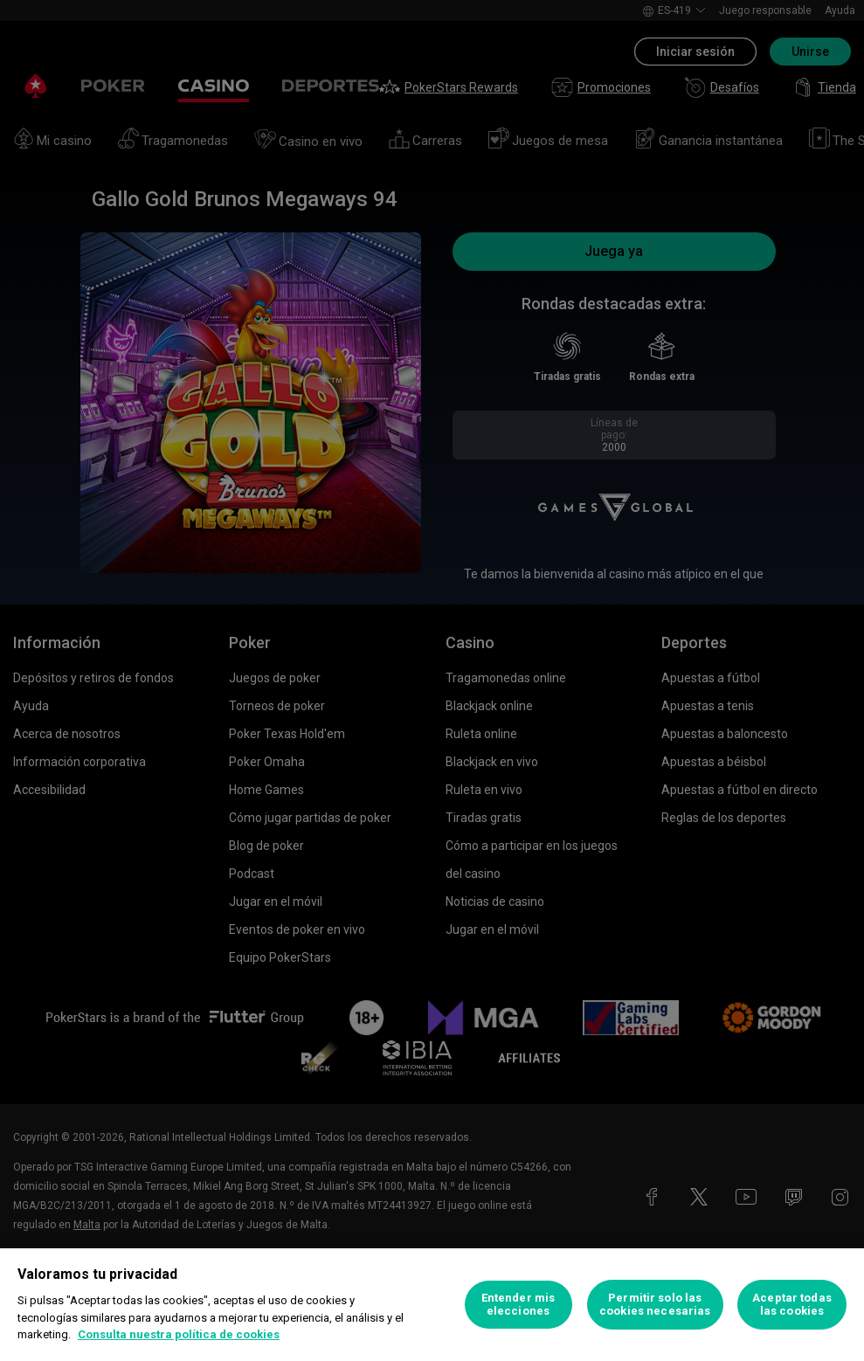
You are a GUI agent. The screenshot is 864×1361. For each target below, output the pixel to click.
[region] (432, 1304)
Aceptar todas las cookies (792, 1304)
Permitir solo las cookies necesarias (654, 1304)
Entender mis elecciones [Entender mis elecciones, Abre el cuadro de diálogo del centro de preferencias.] (518, 1304)
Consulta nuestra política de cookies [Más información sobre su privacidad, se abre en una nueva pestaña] (179, 1334)
